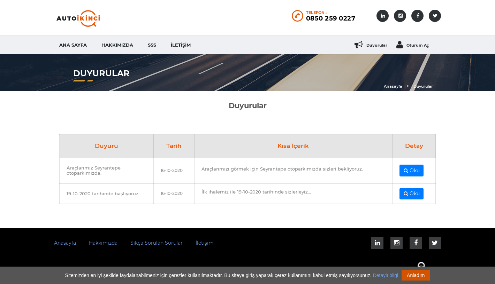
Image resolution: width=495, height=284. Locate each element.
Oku (412, 170)
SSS (152, 45)
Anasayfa (393, 86)
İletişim (181, 45)
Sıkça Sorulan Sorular (156, 243)
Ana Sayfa (73, 45)
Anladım (416, 275)
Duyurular (423, 86)
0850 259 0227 (331, 18)
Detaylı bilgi (385, 275)
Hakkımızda (117, 45)
